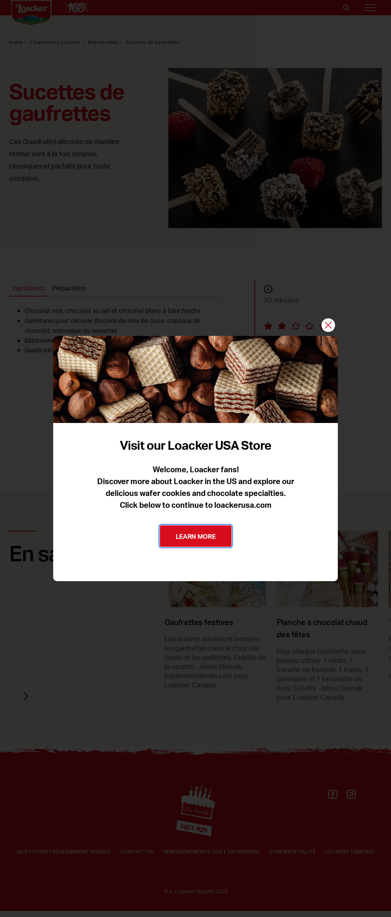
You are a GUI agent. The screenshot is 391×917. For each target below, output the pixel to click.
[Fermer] (328, 326)
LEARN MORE (196, 536)
